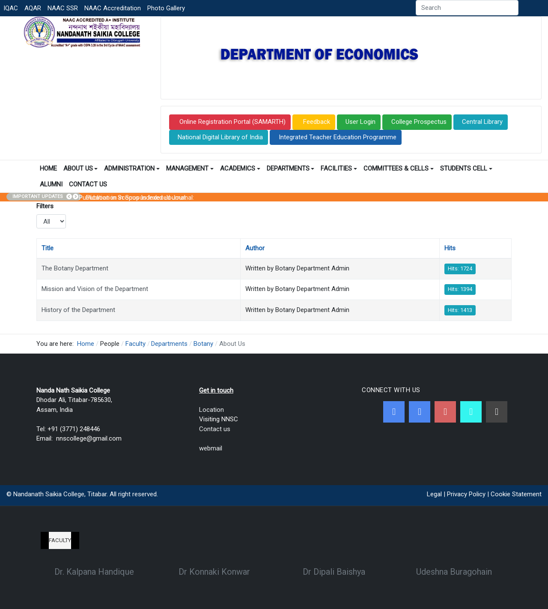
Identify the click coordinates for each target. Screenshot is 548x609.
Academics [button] (240, 168)
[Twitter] (419, 412)
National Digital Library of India (220, 137)
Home (48, 168)
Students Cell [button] (466, 168)
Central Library (482, 122)
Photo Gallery (166, 8)
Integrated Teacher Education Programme (337, 137)
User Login (360, 122)
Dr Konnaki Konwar (214, 572)
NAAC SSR (63, 8)
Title (48, 248)
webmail (210, 448)
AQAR (32, 8)
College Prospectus (419, 122)
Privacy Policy (466, 494)
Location (211, 410)
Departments (291, 168)
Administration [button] (132, 168)
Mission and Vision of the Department (95, 289)
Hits (450, 248)
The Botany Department (75, 268)
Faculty (60, 540)
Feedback (315, 122)
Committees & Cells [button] (398, 168)
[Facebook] (394, 412)
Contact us (214, 429)
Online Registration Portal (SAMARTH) (232, 122)
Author (255, 248)
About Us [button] (80, 168)
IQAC (10, 8)
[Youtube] (445, 412)
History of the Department (78, 310)
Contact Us (88, 184)
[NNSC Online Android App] (471, 412)
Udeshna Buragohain (454, 572)
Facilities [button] (339, 168)
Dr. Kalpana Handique (94, 572)
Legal (434, 494)
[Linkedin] (496, 412)
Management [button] (190, 168)
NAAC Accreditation (112, 8)
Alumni (51, 184)
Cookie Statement (516, 494)
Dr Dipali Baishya (334, 572)
